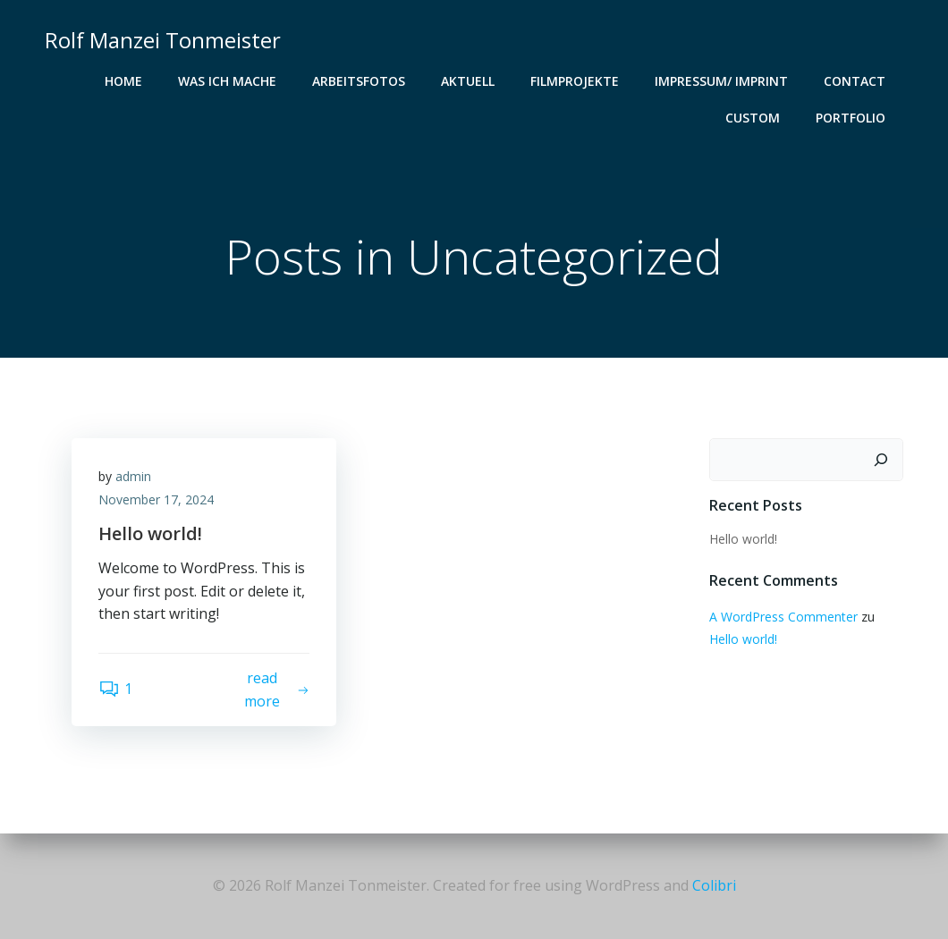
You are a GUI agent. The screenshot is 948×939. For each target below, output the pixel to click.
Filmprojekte (574, 80)
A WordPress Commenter (783, 616)
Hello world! (743, 538)
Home (123, 80)
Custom (752, 117)
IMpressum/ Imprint (721, 80)
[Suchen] (880, 459)
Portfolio (850, 117)
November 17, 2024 (156, 499)
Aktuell (468, 80)
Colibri (714, 885)
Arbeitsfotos (358, 80)
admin (133, 476)
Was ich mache (227, 80)
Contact (854, 80)
